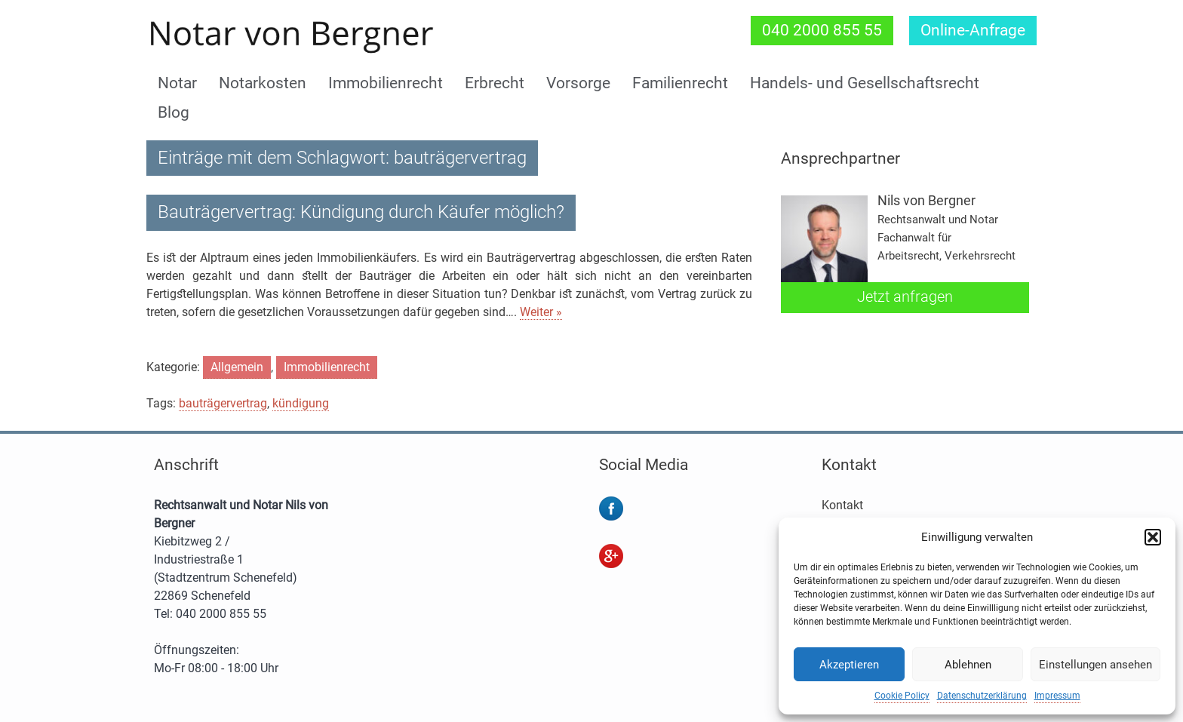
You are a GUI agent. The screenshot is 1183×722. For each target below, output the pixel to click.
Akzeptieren (849, 664)
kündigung (300, 403)
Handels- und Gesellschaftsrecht (864, 83)
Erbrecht (494, 83)
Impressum (1057, 695)
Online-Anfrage (972, 30)
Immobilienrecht (385, 83)
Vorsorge (578, 83)
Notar (177, 83)
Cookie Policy (902, 695)
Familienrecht (680, 83)
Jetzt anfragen (905, 296)
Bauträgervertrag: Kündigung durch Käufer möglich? (361, 212)
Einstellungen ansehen (1095, 664)
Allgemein (236, 367)
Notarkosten (262, 83)
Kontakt (842, 505)
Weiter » (541, 312)
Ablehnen (968, 664)
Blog (173, 112)
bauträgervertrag (223, 403)
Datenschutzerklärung (982, 695)
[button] (1152, 537)
